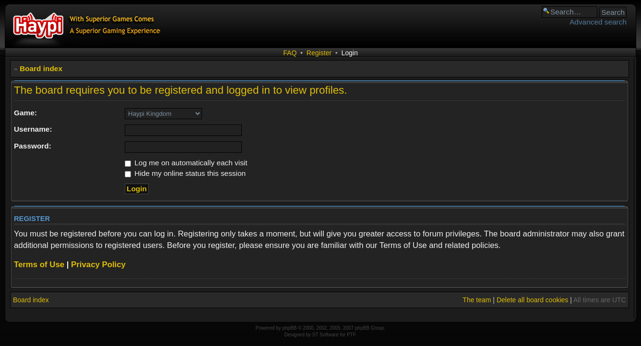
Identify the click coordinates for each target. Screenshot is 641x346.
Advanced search (598, 22)
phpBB (289, 328)
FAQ (290, 53)
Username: (33, 129)
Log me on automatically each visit (186, 163)
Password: (32, 146)
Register (319, 53)
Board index (41, 68)
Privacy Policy (98, 264)
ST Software (325, 334)
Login (349, 53)
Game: (25, 113)
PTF (351, 334)
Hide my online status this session (185, 173)
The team (477, 300)
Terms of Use (39, 264)
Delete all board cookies (532, 300)
